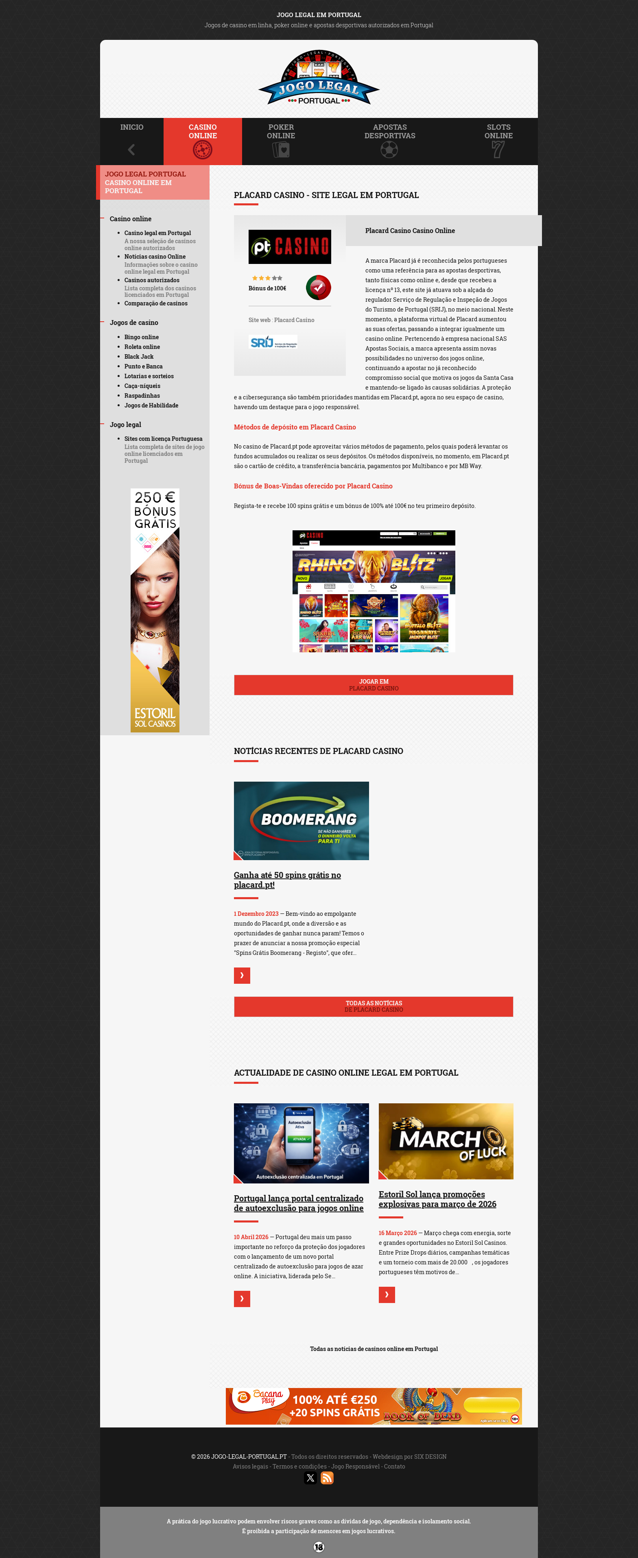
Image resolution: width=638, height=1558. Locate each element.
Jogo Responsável (355, 1466)
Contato (394, 1466)
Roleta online (142, 347)
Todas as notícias (374, 1006)
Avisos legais (250, 1466)
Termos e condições (300, 1466)
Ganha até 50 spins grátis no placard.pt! (287, 879)
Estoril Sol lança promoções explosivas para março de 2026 (437, 1199)
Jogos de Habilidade (151, 405)
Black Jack (139, 356)
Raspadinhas (142, 395)
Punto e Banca (144, 366)
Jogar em (374, 685)
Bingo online (142, 337)
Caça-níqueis (142, 386)
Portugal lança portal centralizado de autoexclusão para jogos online (299, 1203)
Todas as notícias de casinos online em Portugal (374, 1349)
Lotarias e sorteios (149, 376)
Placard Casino (294, 320)
